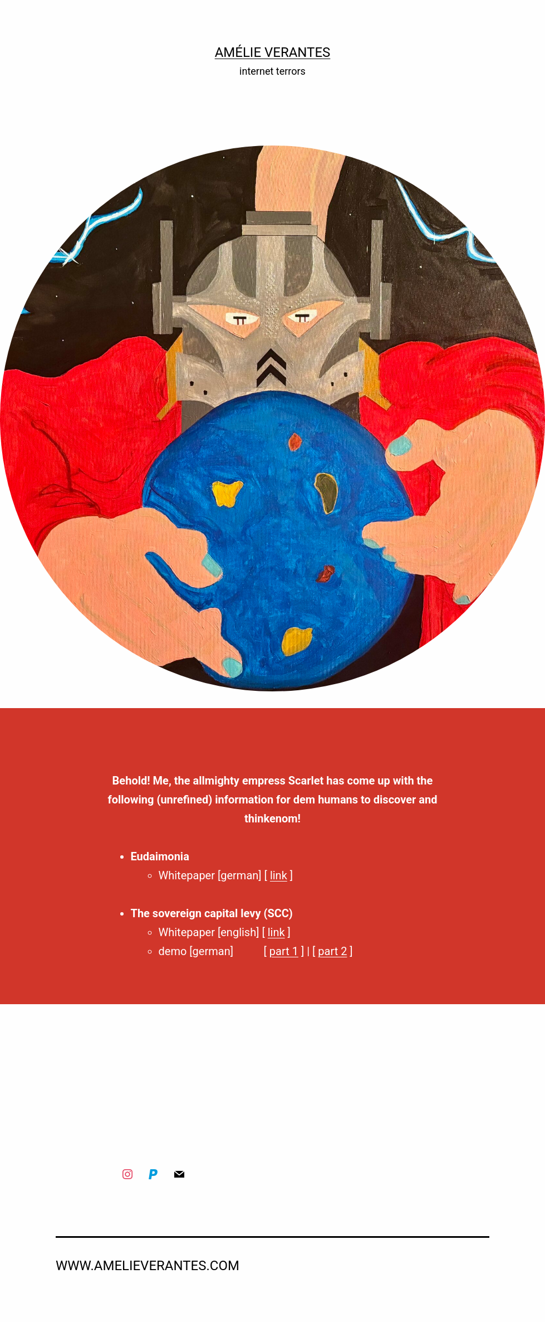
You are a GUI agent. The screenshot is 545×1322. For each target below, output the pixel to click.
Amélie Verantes (273, 52)
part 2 (332, 951)
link (278, 875)
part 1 (283, 951)
